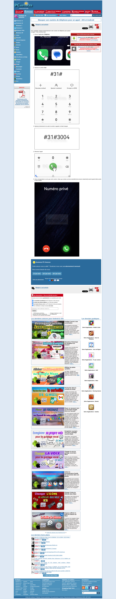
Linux (16, 591)
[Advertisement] (86, 546)
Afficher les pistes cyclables (70, 368)
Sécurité (32, 591)
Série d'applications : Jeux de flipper (91, 349)
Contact (61, 597)
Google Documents (34, 586)
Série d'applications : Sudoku (91, 411)
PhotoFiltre (18, 594)
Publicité (38, 597)
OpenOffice (33, 584)
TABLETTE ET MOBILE (53, 11)
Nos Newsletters (51, 15)
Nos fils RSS (39, 15)
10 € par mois (47, 273)
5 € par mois (37, 273)
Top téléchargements (47, 583)
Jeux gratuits (45, 593)
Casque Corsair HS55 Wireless (42, 541)
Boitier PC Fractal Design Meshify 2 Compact (45, 548)
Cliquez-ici (27, 106)
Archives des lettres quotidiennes (40, 314)
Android (25, 581)
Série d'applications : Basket (91, 401)
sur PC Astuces (94, 40)
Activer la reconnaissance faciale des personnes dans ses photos (71, 474)
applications (67, 581)
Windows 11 (18, 581)
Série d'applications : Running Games (91, 391)
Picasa (31, 593)
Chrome (25, 586)
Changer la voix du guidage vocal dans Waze (70, 453)
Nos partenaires (55, 597)
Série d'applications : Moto (91, 380)
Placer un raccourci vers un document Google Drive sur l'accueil (72, 409)
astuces (73, 581)
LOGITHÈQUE (39, 11)
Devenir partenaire (45, 597)
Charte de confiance (30, 597)
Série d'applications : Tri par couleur (91, 359)
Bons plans (64, 590)
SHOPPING (66, 11)
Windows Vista (18, 588)
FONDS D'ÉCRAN (78, 11)
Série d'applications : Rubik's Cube (91, 327)
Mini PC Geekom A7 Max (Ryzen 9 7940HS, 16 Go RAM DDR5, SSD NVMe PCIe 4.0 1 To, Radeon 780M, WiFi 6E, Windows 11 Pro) (52, 567)
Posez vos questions (87, 583)
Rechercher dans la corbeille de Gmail (70, 388)
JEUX (87, 11)
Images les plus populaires (48, 591)
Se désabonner (53, 314)
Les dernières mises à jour (48, 581)
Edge (24, 584)
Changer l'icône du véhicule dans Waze (70, 493)
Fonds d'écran (45, 590)
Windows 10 (18, 583)
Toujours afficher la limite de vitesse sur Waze (70, 514)
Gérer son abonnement (38, 279)
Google (32, 588)
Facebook (25, 594)
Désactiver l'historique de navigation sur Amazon (71, 343)
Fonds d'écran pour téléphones (69, 586)
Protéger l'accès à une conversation (71, 322)
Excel (31, 583)
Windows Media (34, 594)
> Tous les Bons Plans (51, 575)
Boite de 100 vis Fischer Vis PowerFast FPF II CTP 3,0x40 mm (50, 552)
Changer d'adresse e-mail (55, 313)
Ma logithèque (45, 586)
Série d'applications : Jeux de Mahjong (91, 338)
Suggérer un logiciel (47, 584)
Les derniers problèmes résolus (89, 581)
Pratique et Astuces (22, 16)
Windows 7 (18, 586)
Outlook (25, 591)
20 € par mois (57, 273)
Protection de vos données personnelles (41, 315)
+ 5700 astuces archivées (38, 313)
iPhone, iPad (26, 583)
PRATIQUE (28, 11)
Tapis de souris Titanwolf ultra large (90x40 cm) (46, 545)
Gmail (24, 589)
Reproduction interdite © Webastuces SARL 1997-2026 (77, 597)
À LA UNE (19, 11)
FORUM (96, 11)
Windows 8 (18, 584)
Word (31, 581)
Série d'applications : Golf (91, 370)
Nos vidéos (63, 15)
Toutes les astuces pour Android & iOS (56, 532)
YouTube (32, 589)
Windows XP (18, 589)
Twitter (25, 593)
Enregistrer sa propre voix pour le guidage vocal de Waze (71, 432)
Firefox (25, 588)
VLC (16, 593)
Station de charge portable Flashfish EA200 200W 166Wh (48, 555)
